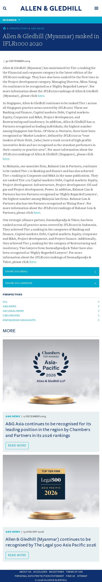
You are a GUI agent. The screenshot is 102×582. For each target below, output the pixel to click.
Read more (17, 445)
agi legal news (13, 311)
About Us (25, 572)
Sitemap (82, 576)
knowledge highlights (19, 320)
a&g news (9, 306)
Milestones (56, 572)
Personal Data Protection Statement (39, 576)
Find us (70, 576)
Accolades (40, 572)
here (41, 96)
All (5, 301)
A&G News (37, 28)
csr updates (11, 315)
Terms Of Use (74, 572)
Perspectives (18, 28)
